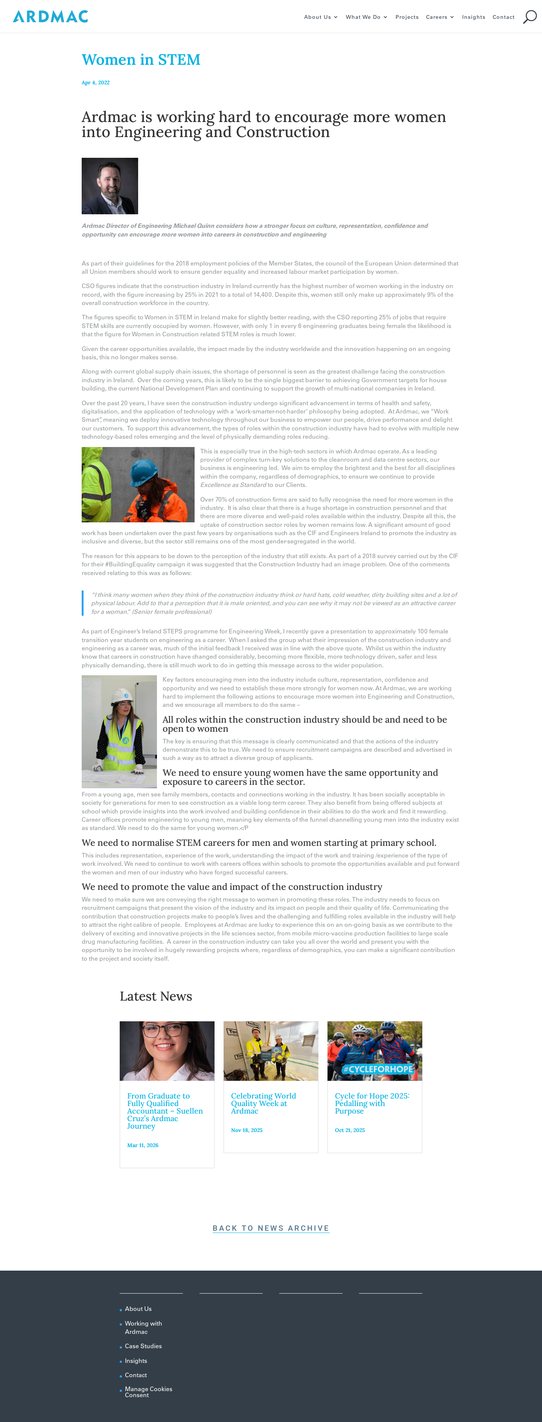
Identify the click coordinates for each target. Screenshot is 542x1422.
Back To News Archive (271, 1228)
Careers (437, 17)
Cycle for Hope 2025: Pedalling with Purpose (372, 1103)
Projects (407, 17)
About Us (317, 17)
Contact (504, 17)
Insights (474, 17)
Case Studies (143, 1346)
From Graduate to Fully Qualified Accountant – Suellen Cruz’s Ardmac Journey (165, 1111)
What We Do (363, 17)
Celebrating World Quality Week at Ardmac (263, 1103)
